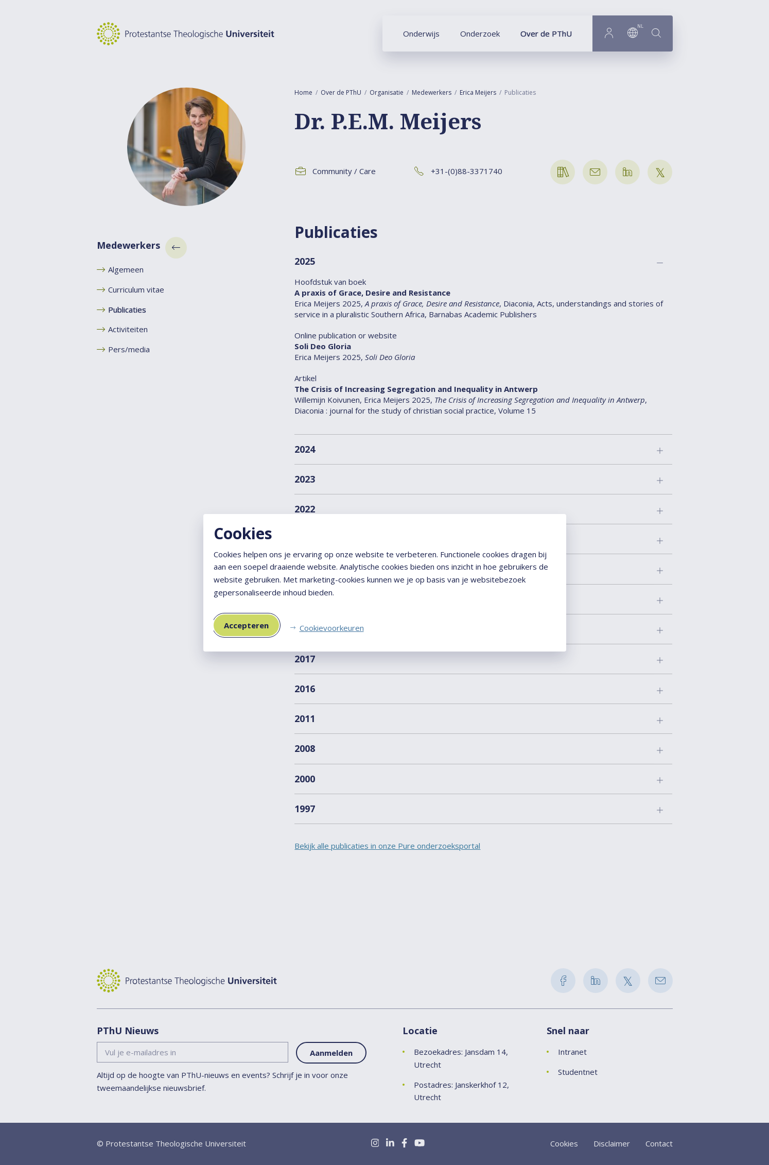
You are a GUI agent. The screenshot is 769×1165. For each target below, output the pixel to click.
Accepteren (246, 625)
